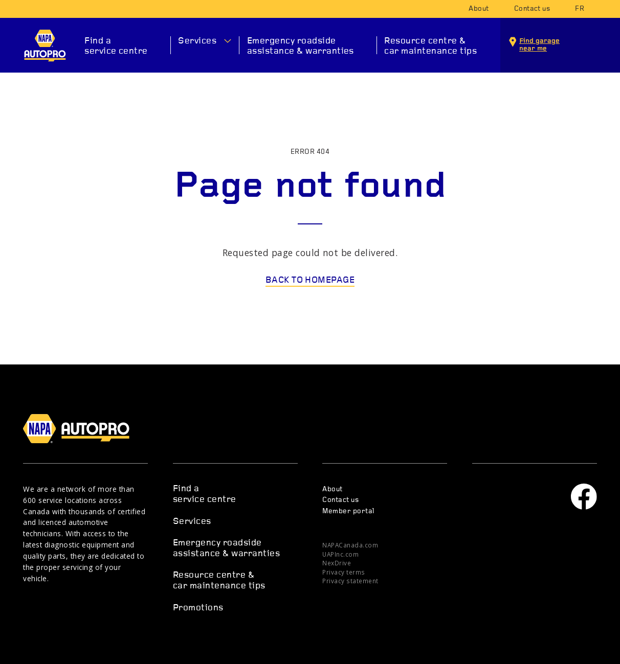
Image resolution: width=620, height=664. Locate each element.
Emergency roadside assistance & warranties (300, 46)
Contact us (532, 9)
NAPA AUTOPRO (45, 45)
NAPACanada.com (350, 544)
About (479, 9)
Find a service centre (116, 46)
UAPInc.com (340, 554)
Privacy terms (343, 572)
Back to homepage (310, 280)
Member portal (348, 511)
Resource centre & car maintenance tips (430, 46)
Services (197, 41)
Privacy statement (350, 580)
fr (579, 9)
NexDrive (336, 562)
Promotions (198, 608)
